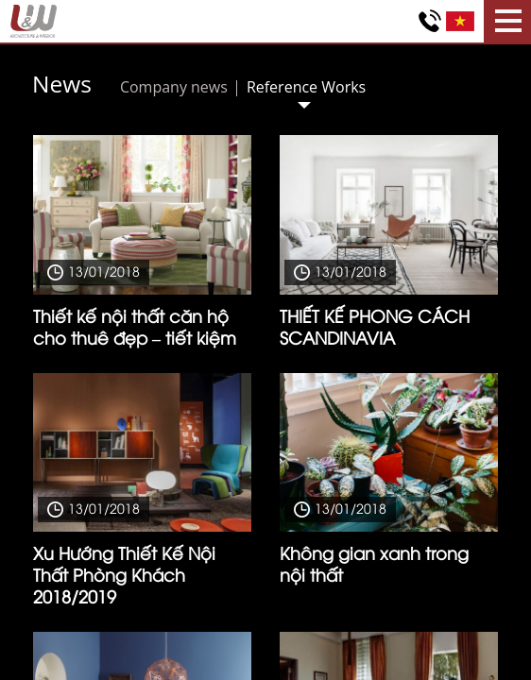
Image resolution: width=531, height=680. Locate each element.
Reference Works (306, 86)
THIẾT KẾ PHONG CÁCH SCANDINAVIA (375, 325)
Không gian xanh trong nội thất (374, 563)
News (62, 83)
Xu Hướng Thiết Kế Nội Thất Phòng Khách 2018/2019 (124, 573)
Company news (174, 86)
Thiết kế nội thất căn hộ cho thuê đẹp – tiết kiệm (134, 325)
